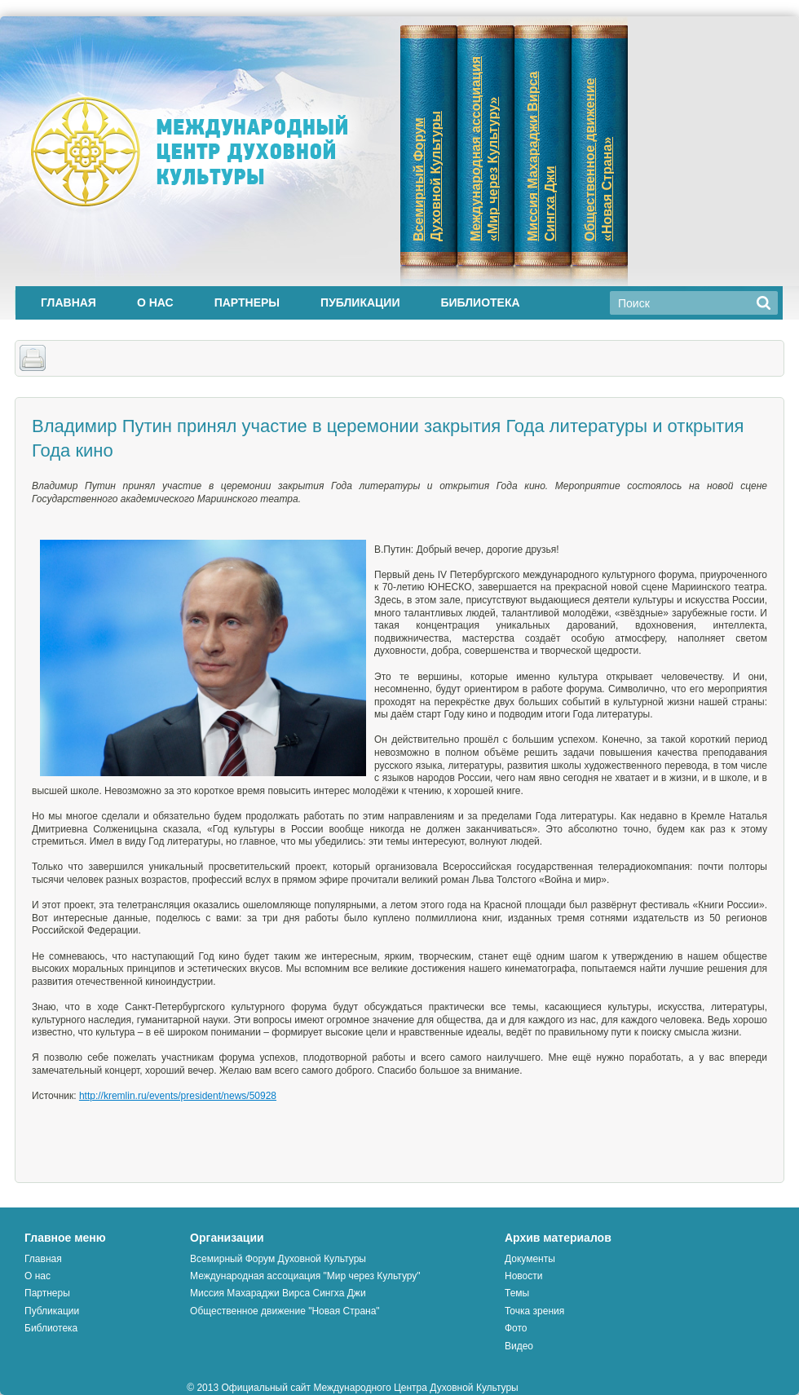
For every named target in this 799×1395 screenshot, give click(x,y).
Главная (68, 302)
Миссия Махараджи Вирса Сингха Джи (277, 1293)
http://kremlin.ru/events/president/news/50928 (177, 1095)
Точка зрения (534, 1311)
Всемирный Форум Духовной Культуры (278, 1259)
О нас (155, 302)
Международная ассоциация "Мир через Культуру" (305, 1276)
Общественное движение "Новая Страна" (285, 1311)
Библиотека (479, 302)
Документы (530, 1259)
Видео (519, 1346)
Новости (523, 1276)
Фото (516, 1328)
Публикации (360, 302)
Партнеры (247, 302)
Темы (517, 1293)
